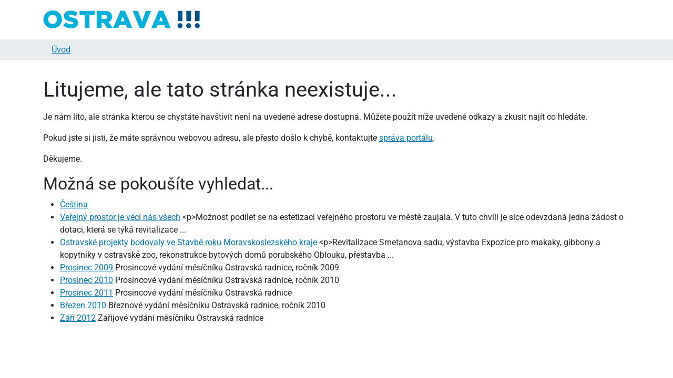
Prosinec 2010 (86, 280)
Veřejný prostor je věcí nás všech (120, 217)
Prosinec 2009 (86, 267)
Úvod (61, 50)
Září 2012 (78, 318)
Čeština (74, 204)
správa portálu (406, 138)
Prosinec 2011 (86, 293)
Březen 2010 (83, 305)
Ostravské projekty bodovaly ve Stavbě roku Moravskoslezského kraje (188, 242)
